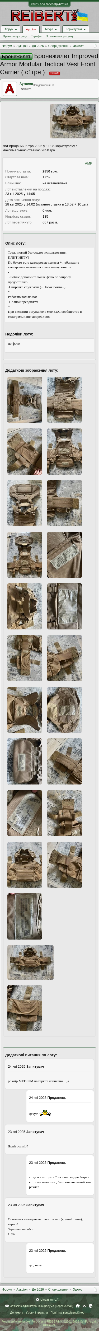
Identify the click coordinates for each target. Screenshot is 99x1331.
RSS (90, 1306)
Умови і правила (37, 1312)
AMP (88, 163)
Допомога (16, 1312)
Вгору (84, 1306)
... (79, 36)
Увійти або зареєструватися (49, 4)
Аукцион (26, 84)
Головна (78, 1306)
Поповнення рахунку (59, 36)
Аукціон (31, 29)
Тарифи (36, 36)
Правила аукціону (15, 36)
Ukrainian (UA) (49, 1299)
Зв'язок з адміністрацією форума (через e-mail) (41, 1305)
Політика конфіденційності (68, 1312)
